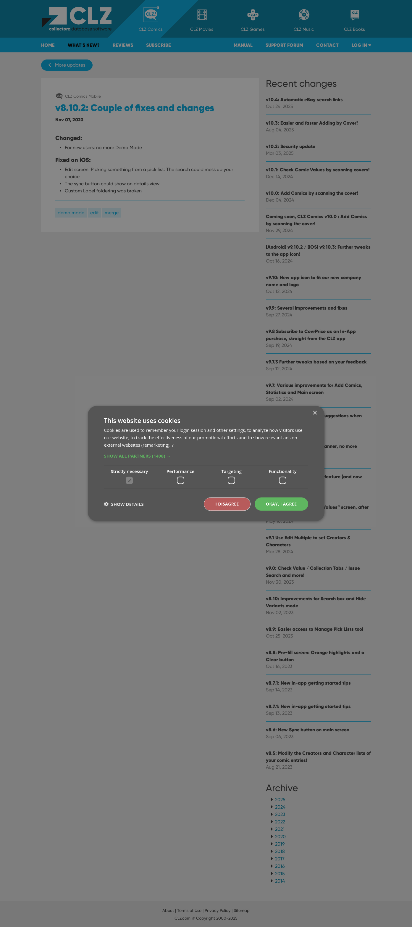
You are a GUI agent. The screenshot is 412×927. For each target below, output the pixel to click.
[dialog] (206, 463)
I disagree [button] (227, 504)
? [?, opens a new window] (172, 445)
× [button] (315, 413)
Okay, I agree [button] (281, 504)
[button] (206, 455)
